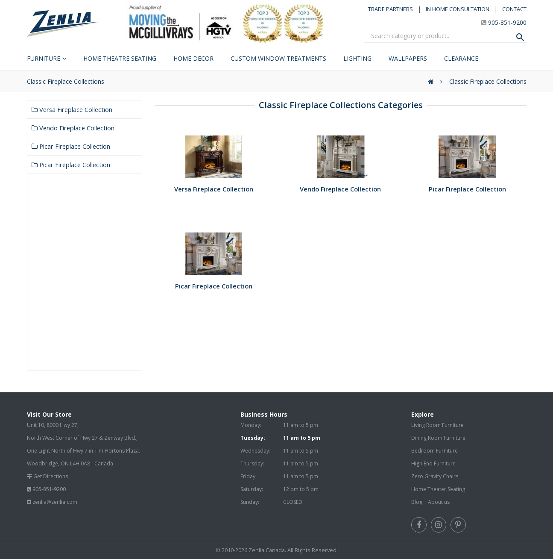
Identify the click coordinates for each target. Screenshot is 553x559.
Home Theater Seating (438, 489)
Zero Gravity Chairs (434, 476)
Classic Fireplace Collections (488, 81)
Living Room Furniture (437, 425)
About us (439, 502)
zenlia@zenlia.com (54, 502)
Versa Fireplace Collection (72, 109)
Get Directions (50, 476)
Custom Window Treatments (278, 58)
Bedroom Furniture (434, 450)
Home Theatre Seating (119, 58)
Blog (416, 502)
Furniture (43, 58)
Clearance (461, 58)
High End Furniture (433, 463)
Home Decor (193, 58)
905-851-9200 (507, 22)
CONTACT (514, 9)
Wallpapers (408, 58)
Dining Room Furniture (438, 437)
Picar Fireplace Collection (71, 146)
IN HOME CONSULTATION (457, 9)
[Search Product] (520, 37)
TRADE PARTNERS (390, 9)
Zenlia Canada (267, 550)
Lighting (357, 58)
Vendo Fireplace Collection (73, 128)
